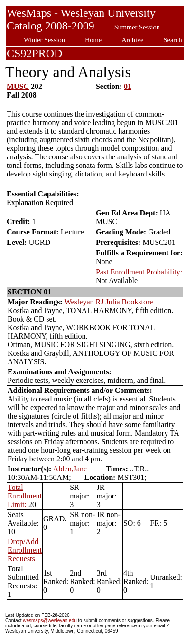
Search (173, 40)
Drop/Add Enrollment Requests (25, 550)
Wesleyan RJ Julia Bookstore (109, 302)
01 (127, 86)
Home (93, 40)
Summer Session (137, 27)
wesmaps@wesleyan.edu (50, 620)
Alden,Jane (71, 469)
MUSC (18, 86)
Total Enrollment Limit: (25, 495)
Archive (132, 40)
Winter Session (44, 40)
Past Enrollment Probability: (139, 272)
